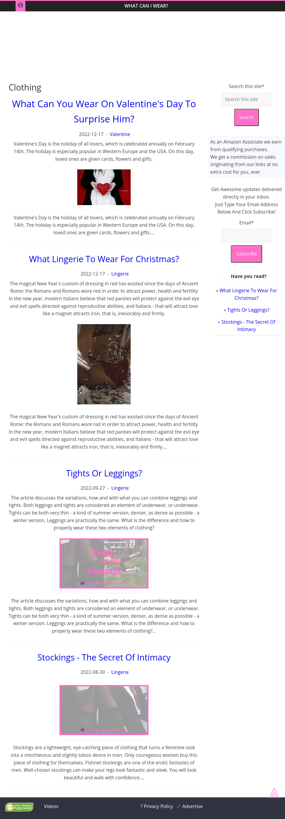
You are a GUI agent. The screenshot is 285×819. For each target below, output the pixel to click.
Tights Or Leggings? (248, 310)
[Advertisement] (142, 47)
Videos (51, 806)
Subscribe (246, 254)
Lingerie (120, 274)
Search (246, 117)
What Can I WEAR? (146, 6)
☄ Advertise (190, 806)
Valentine (120, 134)
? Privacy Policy (156, 806)
